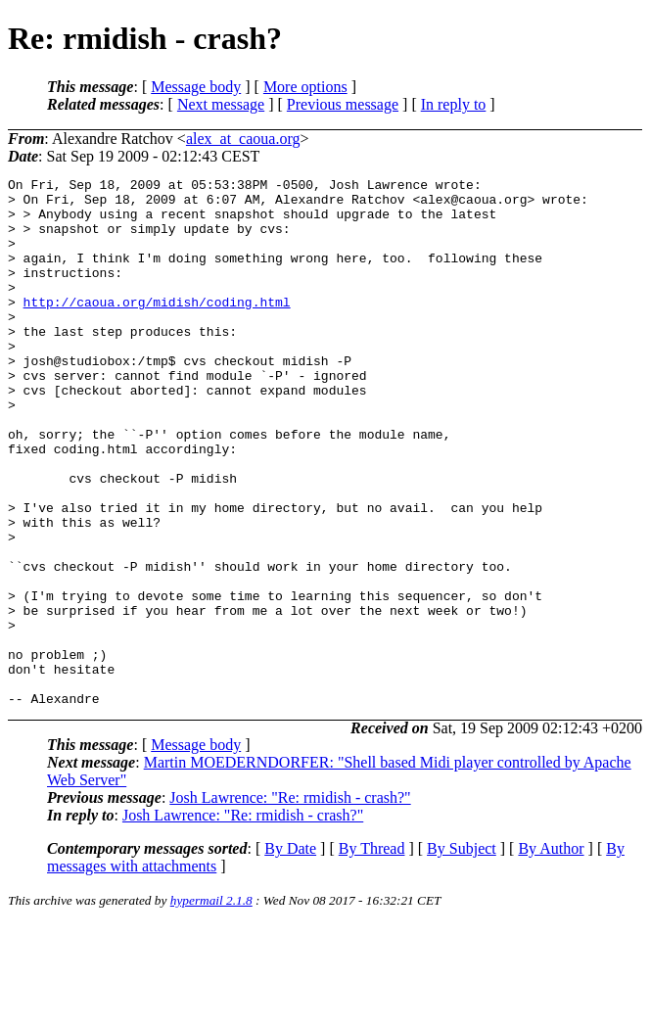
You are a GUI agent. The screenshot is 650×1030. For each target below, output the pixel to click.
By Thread (372, 954)
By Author (550, 954)
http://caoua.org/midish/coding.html (157, 328)
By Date (290, 954)
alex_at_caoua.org (243, 138)
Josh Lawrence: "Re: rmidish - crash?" (289, 903)
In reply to (454, 104)
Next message (220, 104)
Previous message (342, 104)
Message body (196, 86)
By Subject (461, 954)
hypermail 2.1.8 (211, 1006)
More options (305, 86)
